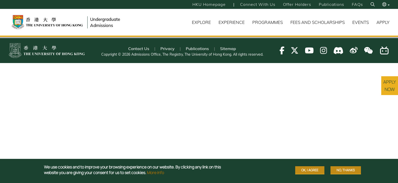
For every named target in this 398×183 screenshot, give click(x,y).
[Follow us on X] (294, 50)
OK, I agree (309, 170)
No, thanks (346, 170)
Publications (331, 4)
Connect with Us (257, 4)
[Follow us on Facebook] (281, 50)
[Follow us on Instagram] (323, 50)
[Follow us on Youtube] (309, 50)
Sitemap (228, 48)
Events (360, 22)
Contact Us (138, 48)
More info (155, 172)
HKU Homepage (209, 4)
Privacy (167, 48)
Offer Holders (297, 4)
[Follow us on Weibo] (354, 50)
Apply (382, 22)
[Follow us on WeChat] (368, 50)
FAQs (357, 4)
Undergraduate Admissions (105, 22)
